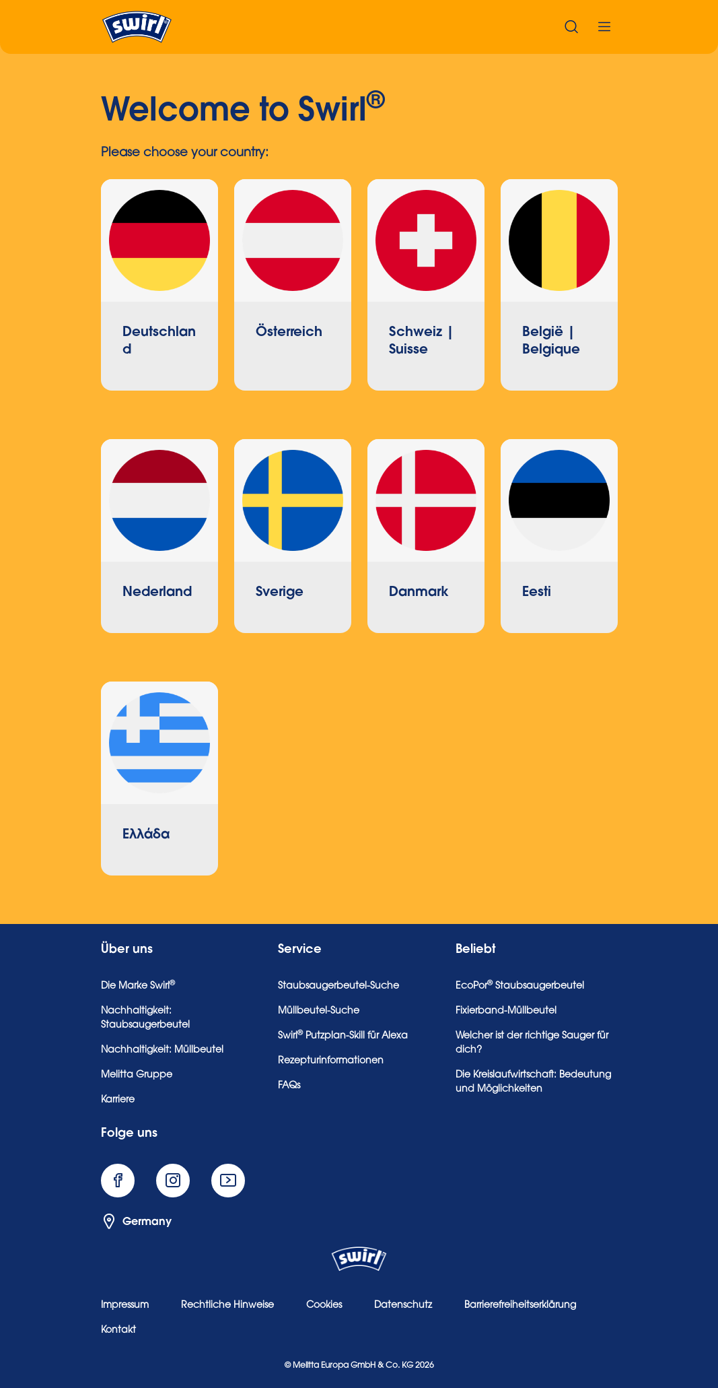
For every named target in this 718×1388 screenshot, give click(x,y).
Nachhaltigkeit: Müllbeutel (162, 1050)
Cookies (324, 1306)
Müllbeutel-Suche (318, 1011)
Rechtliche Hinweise (227, 1306)
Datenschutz (403, 1306)
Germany (136, 1222)
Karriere (118, 1100)
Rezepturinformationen (331, 1061)
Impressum (125, 1306)
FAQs (289, 1086)
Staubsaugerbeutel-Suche (338, 986)
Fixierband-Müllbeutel (506, 1011)
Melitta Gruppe (136, 1075)
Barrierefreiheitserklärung (520, 1306)
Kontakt (118, 1330)
